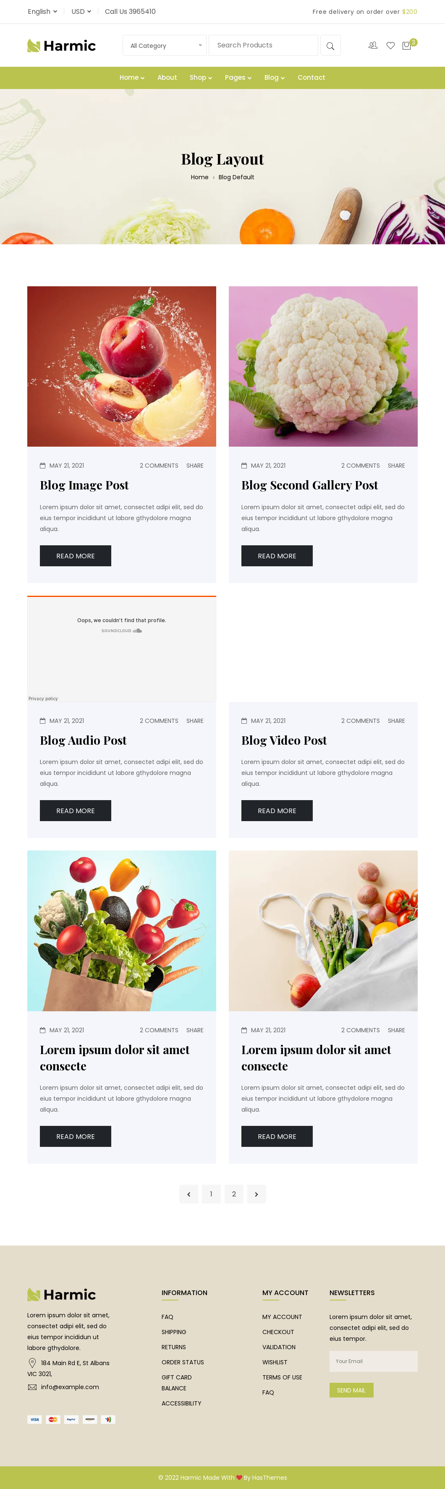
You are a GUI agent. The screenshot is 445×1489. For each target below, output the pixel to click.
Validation (279, 1347)
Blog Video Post (284, 740)
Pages (238, 77)
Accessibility (182, 1403)
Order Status (183, 1362)
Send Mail (351, 1390)
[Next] (256, 1194)
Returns (174, 1347)
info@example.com (70, 1387)
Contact (311, 77)
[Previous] (188, 1194)
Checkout (278, 1332)
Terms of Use (282, 1377)
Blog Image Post (84, 484)
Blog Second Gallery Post (309, 484)
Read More (75, 556)
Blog (274, 77)
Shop (201, 77)
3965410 (142, 11)
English (40, 11)
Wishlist (275, 1362)
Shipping (174, 1332)
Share (195, 465)
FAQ (167, 1317)
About (167, 77)
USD (78, 11)
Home (132, 77)
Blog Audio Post (83, 740)
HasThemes (269, 1477)
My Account (282, 1317)
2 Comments (159, 465)
